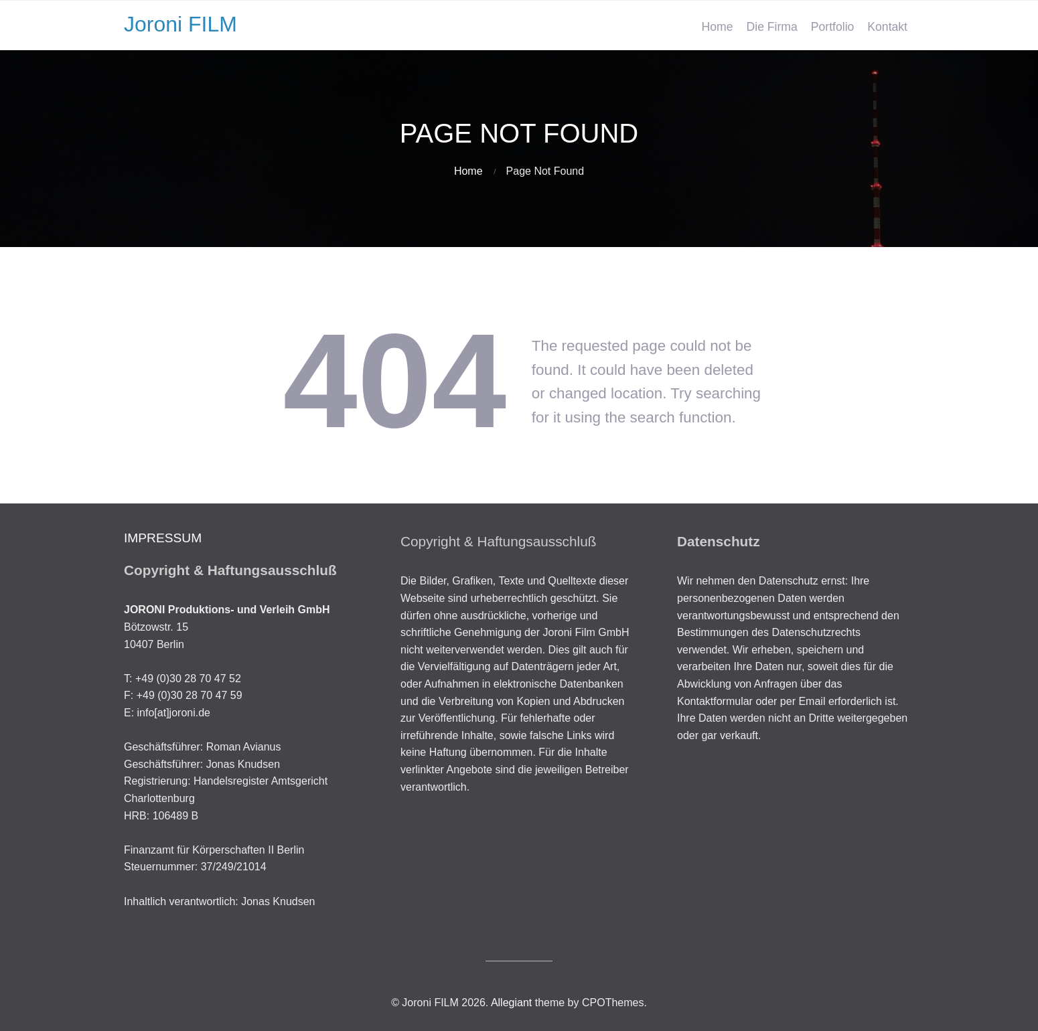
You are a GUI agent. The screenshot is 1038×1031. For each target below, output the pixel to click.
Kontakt (887, 26)
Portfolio (833, 26)
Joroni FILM (180, 24)
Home (717, 26)
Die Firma (772, 26)
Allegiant (511, 1002)
